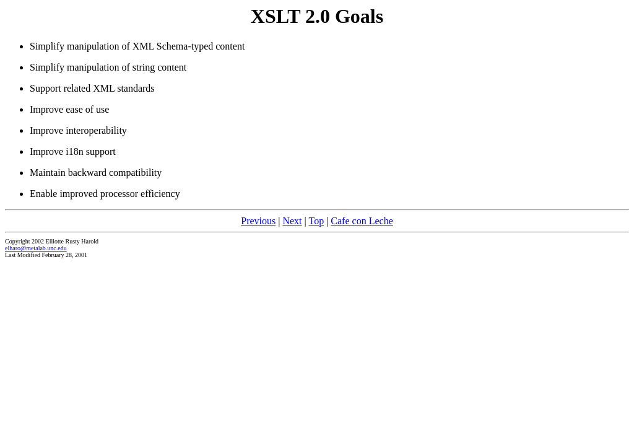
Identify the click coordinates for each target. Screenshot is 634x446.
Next (292, 221)
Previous (258, 221)
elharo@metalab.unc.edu (36, 248)
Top (316, 221)
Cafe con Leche (362, 221)
